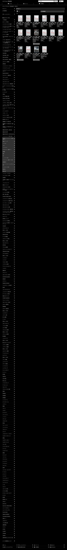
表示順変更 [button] (43, 11)
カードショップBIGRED (7, 1)
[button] (57, 4)
